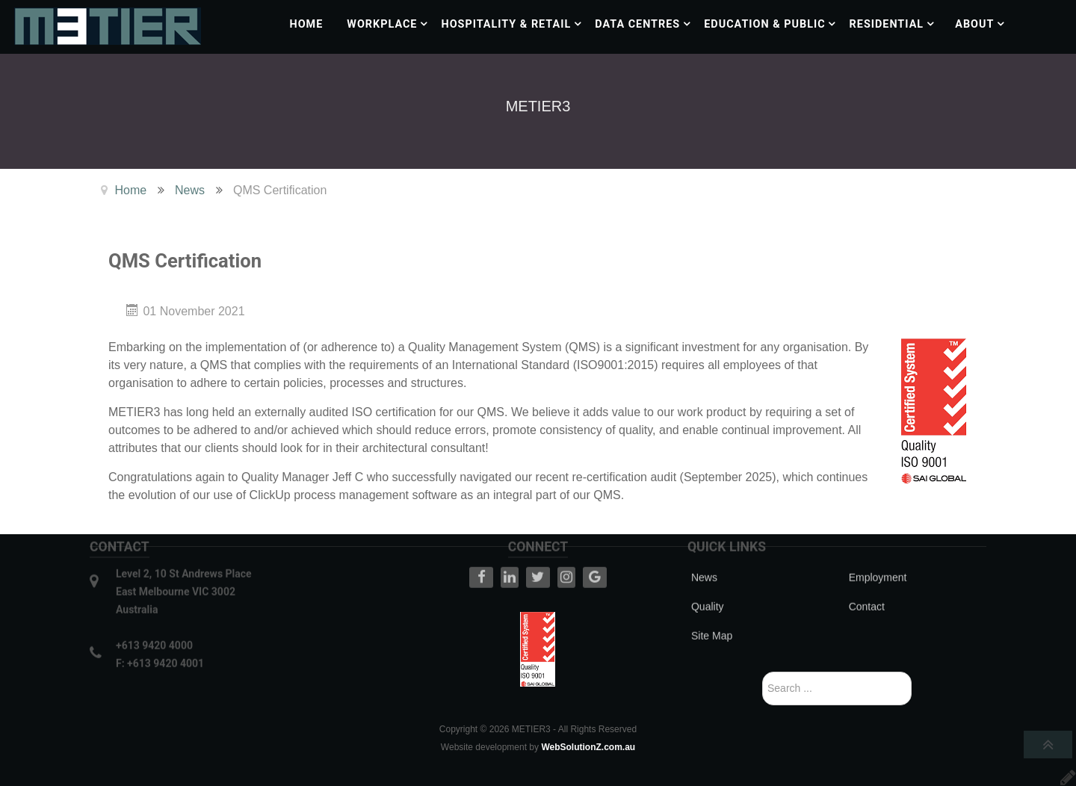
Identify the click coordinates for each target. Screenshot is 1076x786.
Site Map (711, 611)
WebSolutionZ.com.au (588, 747)
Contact (867, 582)
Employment (878, 553)
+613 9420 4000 (154, 621)
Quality (707, 582)
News (704, 553)
